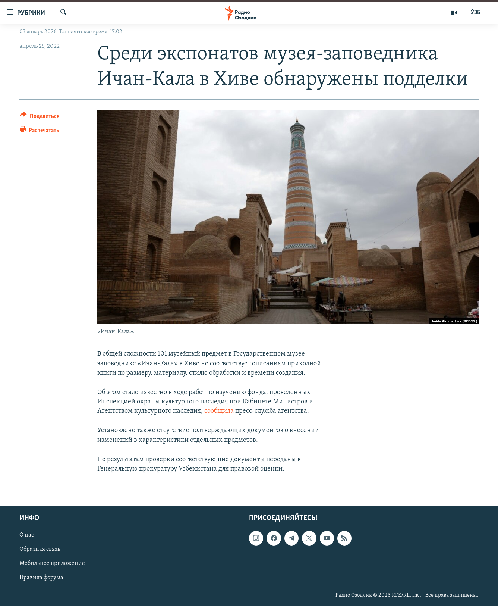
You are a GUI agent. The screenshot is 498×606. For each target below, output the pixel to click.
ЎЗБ (475, 13)
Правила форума (41, 578)
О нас (26, 535)
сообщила (219, 411)
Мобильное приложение (52, 564)
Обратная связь (39, 550)
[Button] (40, 117)
